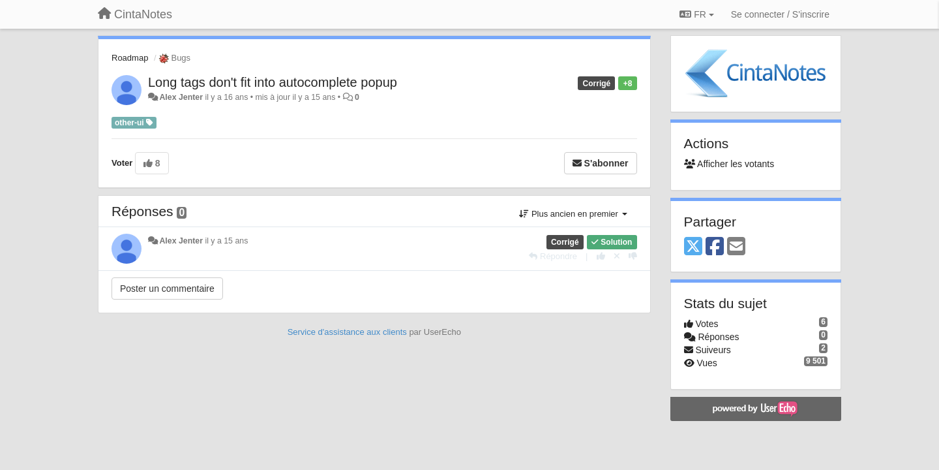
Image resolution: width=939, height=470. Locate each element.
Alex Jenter (181, 97)
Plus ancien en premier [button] (573, 214)
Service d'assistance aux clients (347, 332)
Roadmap (130, 58)
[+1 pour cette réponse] (601, 256)
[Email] (736, 247)
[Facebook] (715, 247)
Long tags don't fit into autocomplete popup (272, 82)
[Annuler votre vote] (617, 256)
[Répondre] (553, 256)
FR (696, 14)
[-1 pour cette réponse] (633, 256)
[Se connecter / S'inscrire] (780, 14)
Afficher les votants (729, 164)
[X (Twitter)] (693, 247)
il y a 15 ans (226, 240)
